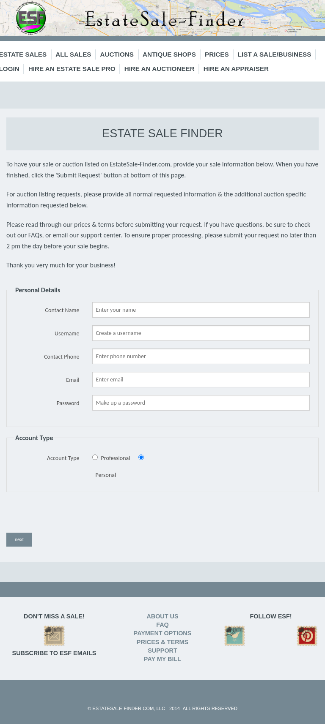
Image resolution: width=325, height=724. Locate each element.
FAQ (162, 624)
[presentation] (70, 516)
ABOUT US (162, 616)
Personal (106, 475)
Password (68, 403)
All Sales (73, 54)
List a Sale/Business (274, 54)
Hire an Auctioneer (159, 68)
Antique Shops (169, 54)
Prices (217, 54)
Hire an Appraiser (236, 68)
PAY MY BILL (162, 659)
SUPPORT (162, 650)
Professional (115, 458)
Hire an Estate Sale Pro (72, 68)
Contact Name (62, 310)
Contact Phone (61, 356)
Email (72, 380)
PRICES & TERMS (162, 642)
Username (67, 333)
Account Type (63, 458)
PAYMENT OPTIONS (163, 633)
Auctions (117, 54)
